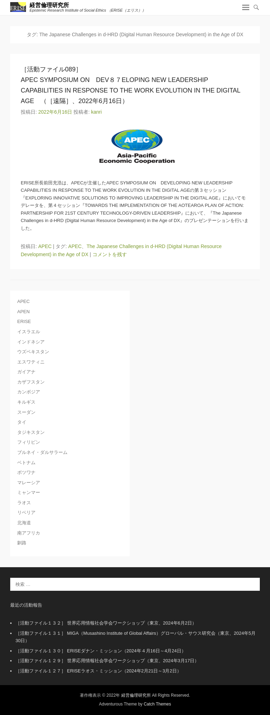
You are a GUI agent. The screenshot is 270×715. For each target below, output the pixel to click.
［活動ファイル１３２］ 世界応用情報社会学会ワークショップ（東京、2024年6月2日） (106, 623)
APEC (45, 246)
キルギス (26, 402)
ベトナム (26, 462)
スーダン (26, 412)
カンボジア (28, 391)
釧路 (21, 542)
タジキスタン (31, 432)
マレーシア (28, 482)
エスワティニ (31, 362)
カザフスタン (31, 382)
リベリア (26, 512)
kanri (96, 112)
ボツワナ (26, 472)
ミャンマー (28, 492)
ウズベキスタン (33, 351)
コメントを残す (109, 254)
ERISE (24, 321)
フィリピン (28, 442)
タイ (21, 422)
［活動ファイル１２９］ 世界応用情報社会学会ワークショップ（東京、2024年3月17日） (107, 660)
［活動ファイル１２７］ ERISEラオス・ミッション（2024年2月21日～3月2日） (98, 670)
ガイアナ (26, 371)
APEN (23, 311)
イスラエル (28, 331)
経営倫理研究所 (49, 5)
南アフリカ (28, 533)
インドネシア (31, 341)
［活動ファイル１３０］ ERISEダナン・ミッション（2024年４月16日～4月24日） (100, 650)
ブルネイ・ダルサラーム (42, 452)
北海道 (24, 522)
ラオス (24, 502)
